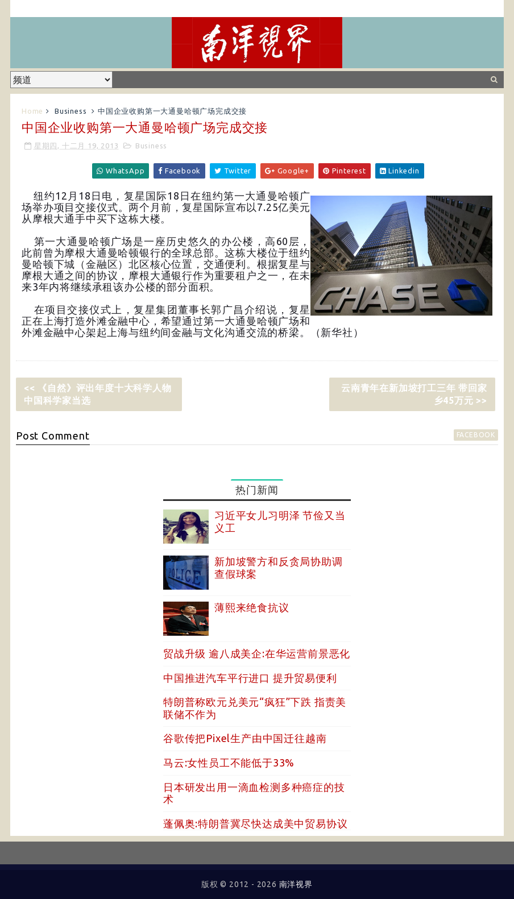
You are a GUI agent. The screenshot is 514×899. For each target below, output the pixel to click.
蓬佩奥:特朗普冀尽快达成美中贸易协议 (255, 823)
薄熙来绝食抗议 (251, 607)
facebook (476, 434)
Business (70, 111)
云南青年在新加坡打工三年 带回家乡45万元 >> (414, 394)
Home (32, 111)
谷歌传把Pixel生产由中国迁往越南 (244, 738)
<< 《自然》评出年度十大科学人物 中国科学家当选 (102, 394)
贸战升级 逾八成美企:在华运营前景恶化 (256, 653)
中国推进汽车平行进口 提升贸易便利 (250, 677)
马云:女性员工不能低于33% (229, 762)
